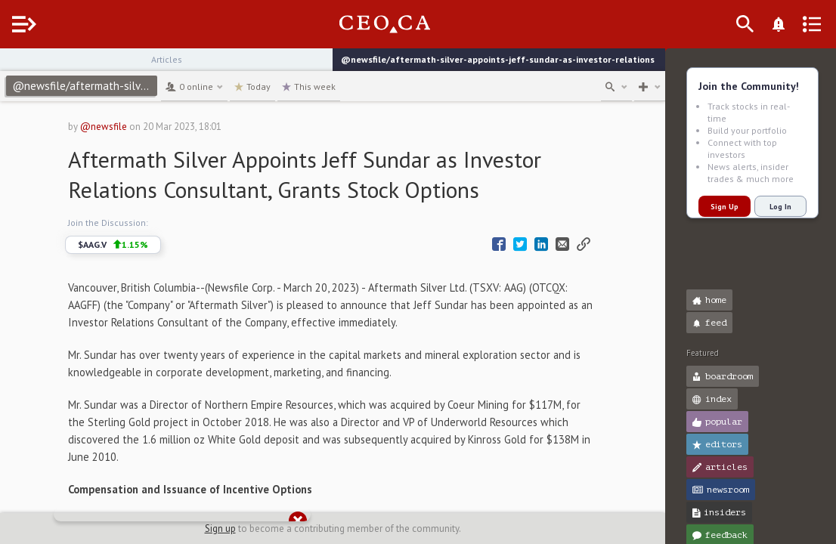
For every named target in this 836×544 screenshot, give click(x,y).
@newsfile (118, 126)
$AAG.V (128, 245)
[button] (15, 66)
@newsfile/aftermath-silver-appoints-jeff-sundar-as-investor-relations (114, 86)
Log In (780, 207)
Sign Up (724, 207)
